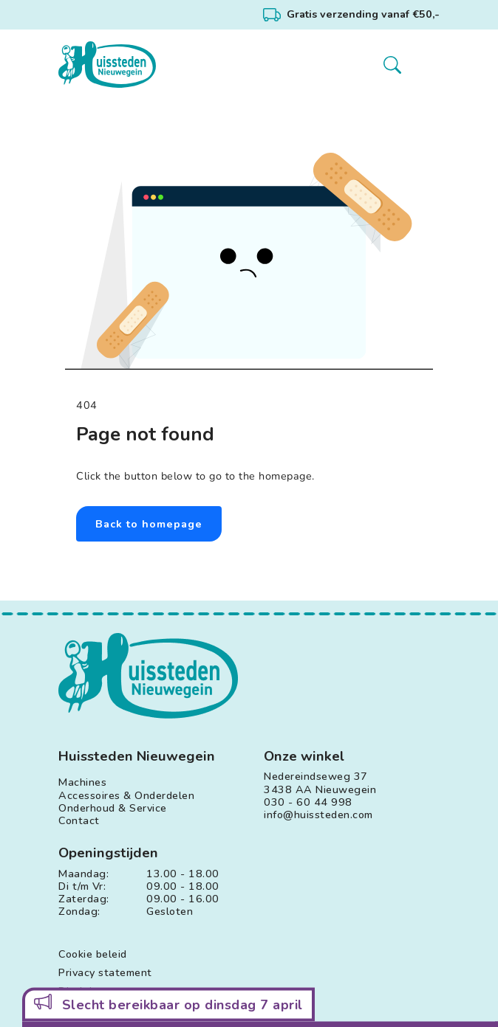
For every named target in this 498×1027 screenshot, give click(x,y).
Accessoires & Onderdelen (126, 795)
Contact (79, 821)
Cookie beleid (92, 954)
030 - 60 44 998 (308, 802)
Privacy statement (105, 973)
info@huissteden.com (318, 815)
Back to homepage (148, 523)
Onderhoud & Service (112, 808)
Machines (82, 782)
